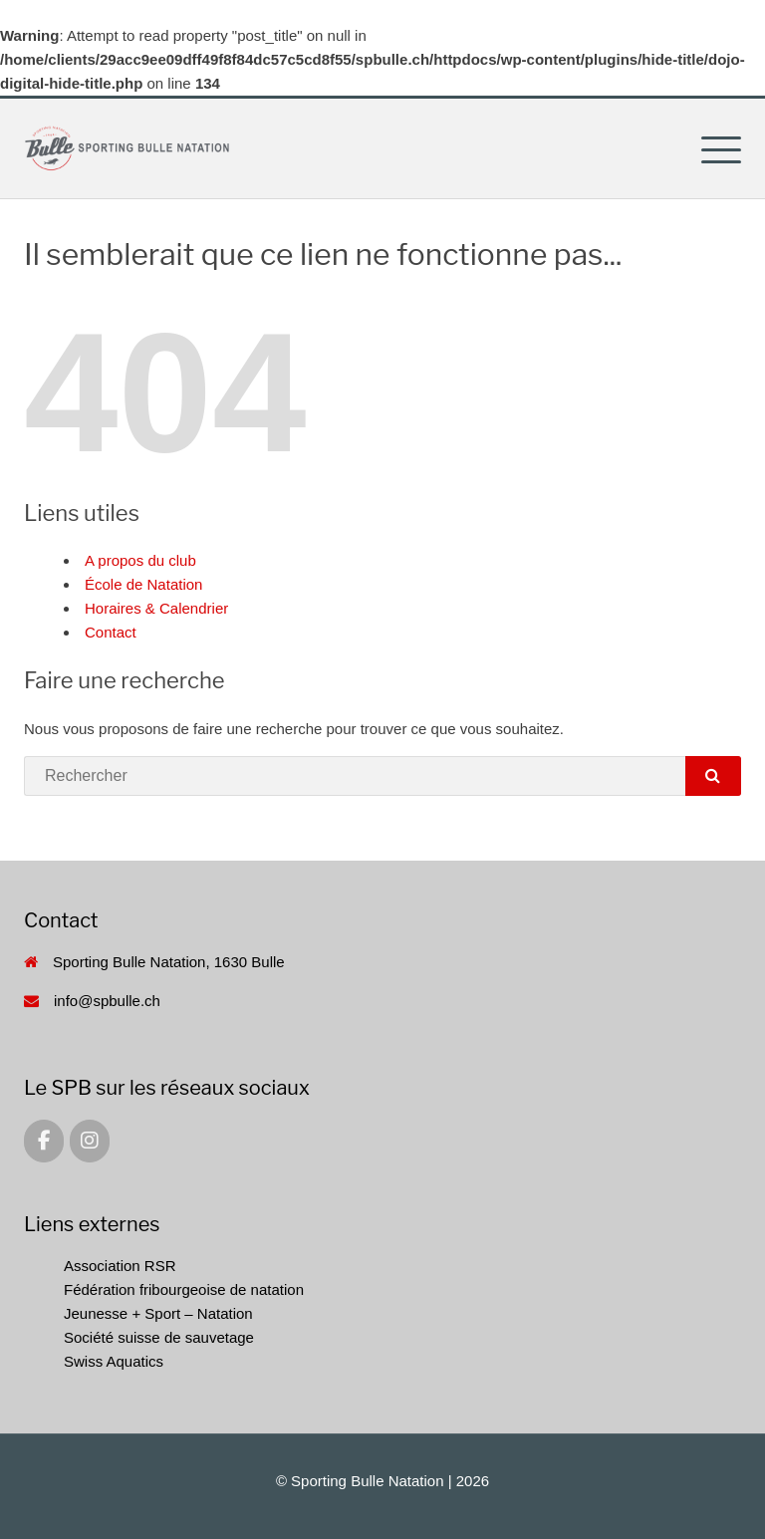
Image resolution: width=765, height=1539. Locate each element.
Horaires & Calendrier (156, 608)
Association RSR (120, 1265)
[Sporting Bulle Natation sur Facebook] (44, 1141)
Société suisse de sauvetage (159, 1337)
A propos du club (140, 560)
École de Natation (143, 584)
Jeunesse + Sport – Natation (158, 1313)
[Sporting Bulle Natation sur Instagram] (90, 1141)
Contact (110, 632)
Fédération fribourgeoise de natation (184, 1289)
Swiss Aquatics (113, 1361)
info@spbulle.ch (107, 1000)
